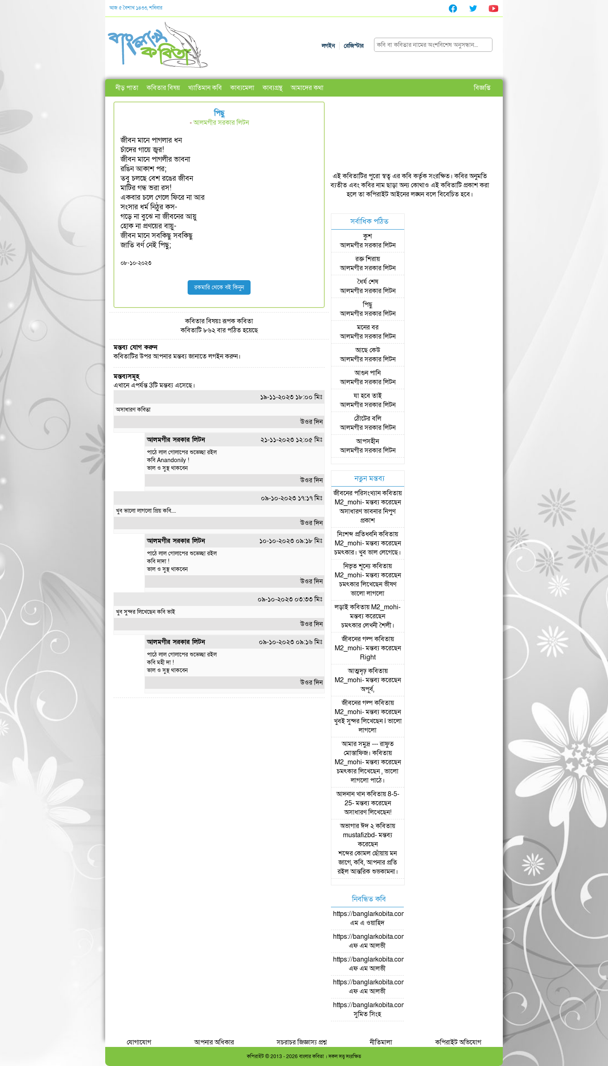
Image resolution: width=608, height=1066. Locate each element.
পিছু (367, 304)
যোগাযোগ (139, 1042)
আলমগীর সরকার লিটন (221, 122)
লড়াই (341, 607)
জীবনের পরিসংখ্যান (357, 493)
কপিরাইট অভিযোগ (458, 1042)
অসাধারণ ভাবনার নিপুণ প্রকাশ (368, 516)
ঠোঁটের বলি (367, 418)
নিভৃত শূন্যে (357, 566)
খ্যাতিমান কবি (205, 87)
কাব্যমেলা (242, 87)
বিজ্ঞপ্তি (482, 87)
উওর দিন (311, 421)
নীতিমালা (381, 1042)
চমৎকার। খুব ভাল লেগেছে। (367, 552)
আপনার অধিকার (214, 1042)
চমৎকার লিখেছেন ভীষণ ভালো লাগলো (367, 589)
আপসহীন (367, 441)
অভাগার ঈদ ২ (357, 826)
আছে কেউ (367, 350)
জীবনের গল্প (357, 639)
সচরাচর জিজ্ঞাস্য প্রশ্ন (302, 1042)
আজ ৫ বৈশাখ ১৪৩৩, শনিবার (135, 8)
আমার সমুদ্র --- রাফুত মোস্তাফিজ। (368, 748)
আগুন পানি (368, 373)
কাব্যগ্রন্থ (272, 87)
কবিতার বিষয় (163, 87)
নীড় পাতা (127, 87)
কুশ (367, 236)
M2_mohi (348, 502)
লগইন (328, 46)
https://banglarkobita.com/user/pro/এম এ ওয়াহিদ (384, 918)
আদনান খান (350, 794)
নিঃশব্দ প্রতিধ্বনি (357, 534)
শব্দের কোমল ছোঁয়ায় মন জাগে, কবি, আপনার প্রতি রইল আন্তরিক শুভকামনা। (368, 862)
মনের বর (368, 327)
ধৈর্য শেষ (367, 281)
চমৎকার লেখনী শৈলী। (367, 625)
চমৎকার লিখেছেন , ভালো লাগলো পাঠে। (367, 776)
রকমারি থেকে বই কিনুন (219, 287)
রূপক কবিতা (237, 321)
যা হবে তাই (368, 395)
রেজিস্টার (354, 46)
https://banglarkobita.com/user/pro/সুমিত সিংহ (384, 1010)
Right (368, 657)
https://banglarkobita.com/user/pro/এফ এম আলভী (384, 941)
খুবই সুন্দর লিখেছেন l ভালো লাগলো (368, 726)
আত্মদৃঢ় (357, 671)
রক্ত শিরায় (367, 259)
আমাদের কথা (307, 87)
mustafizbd (359, 835)
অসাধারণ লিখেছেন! (367, 812)
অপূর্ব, (367, 689)
